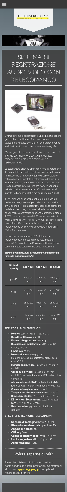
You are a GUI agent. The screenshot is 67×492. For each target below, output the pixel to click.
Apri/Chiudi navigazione (33, 4)
